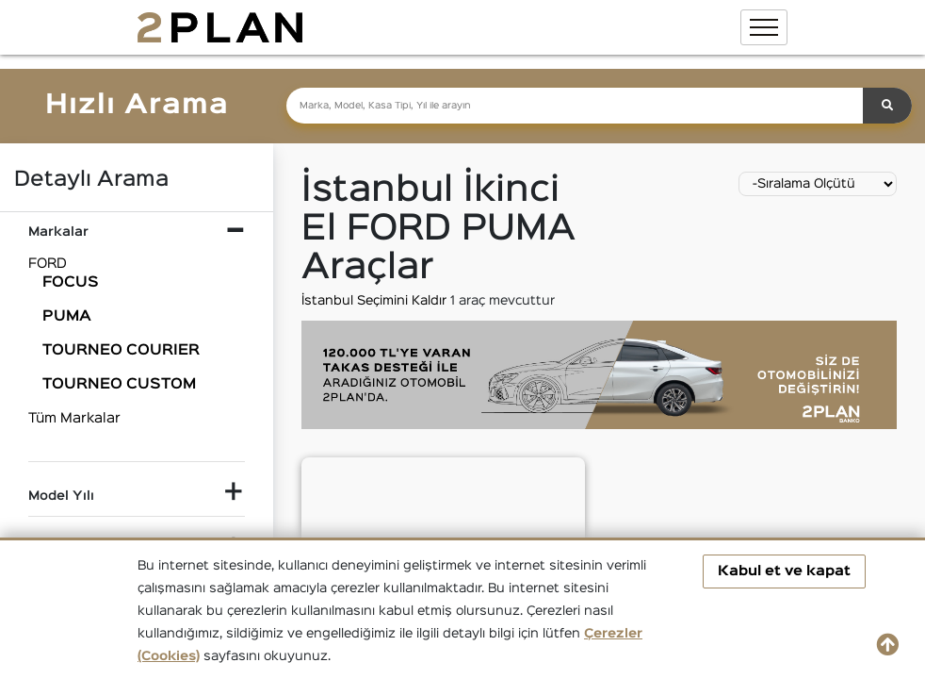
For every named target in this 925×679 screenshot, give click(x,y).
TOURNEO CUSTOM (119, 384)
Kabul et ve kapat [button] (784, 571)
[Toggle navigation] (763, 27)
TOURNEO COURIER (121, 350)
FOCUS (70, 283)
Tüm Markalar (74, 418)
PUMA (66, 316)
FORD (47, 263)
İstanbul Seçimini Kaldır (375, 300)
